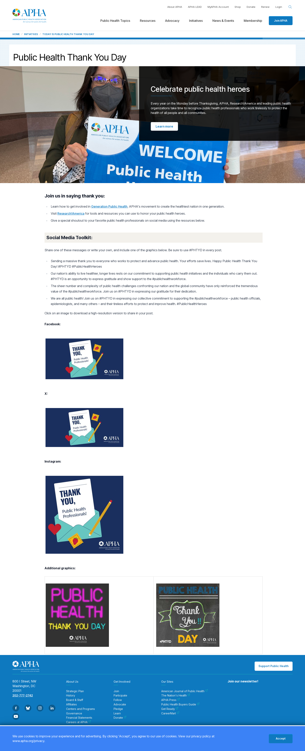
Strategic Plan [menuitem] (75, 691)
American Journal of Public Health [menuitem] (184, 691)
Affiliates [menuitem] (71, 704)
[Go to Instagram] (40, 708)
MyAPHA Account (218, 6)
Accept (281, 738)
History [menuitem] (70, 695)
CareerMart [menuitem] (170, 713)
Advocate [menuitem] (120, 704)
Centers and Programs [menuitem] (80, 708)
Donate (251, 6)
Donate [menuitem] (120, 717)
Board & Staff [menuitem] (74, 700)
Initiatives (31, 34)
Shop (238, 6)
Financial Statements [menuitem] (79, 717)
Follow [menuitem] (118, 700)
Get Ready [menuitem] (169, 708)
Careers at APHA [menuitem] (78, 722)
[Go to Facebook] (15, 708)
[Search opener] (290, 7)
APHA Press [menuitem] (170, 700)
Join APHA (280, 20)
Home (16, 34)
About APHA (174, 6)
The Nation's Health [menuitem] (175, 695)
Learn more (164, 126)
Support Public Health (274, 666)
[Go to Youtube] (15, 716)
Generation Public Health (109, 206)
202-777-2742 (22, 695)
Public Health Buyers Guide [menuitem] (180, 704)
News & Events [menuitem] (223, 21)
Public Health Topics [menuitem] (115, 21)
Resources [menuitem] (147, 21)
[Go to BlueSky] (28, 708)
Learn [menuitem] (117, 713)
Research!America (70, 213)
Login (278, 6)
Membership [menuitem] (253, 21)
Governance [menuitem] (74, 713)
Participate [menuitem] (120, 695)
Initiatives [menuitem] (196, 21)
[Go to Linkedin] (52, 708)
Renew (265, 6)
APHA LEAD (195, 6)
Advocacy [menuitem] (172, 21)
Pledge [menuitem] (118, 708)
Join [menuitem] (116, 691)
